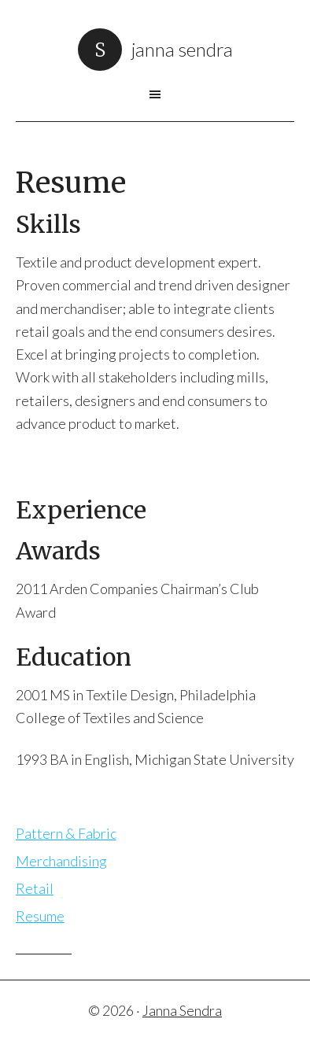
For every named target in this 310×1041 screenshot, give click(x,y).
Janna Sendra (182, 49)
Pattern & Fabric (66, 833)
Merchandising (61, 860)
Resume (40, 916)
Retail (35, 888)
